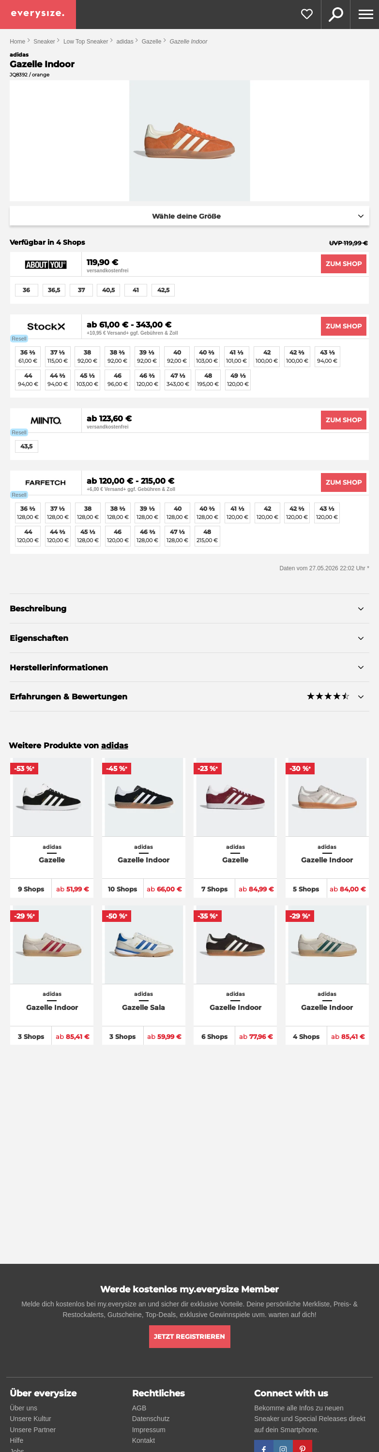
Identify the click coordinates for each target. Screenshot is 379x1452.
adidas (124, 41)
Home (17, 41)
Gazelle (152, 41)
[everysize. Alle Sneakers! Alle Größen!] (38, 14)
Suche (335, 14)
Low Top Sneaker (85, 41)
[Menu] (364, 14)
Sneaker (44, 41)
